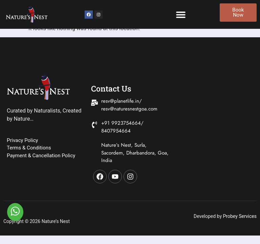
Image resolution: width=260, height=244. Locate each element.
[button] (180, 14)
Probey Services (240, 216)
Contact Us (111, 88)
